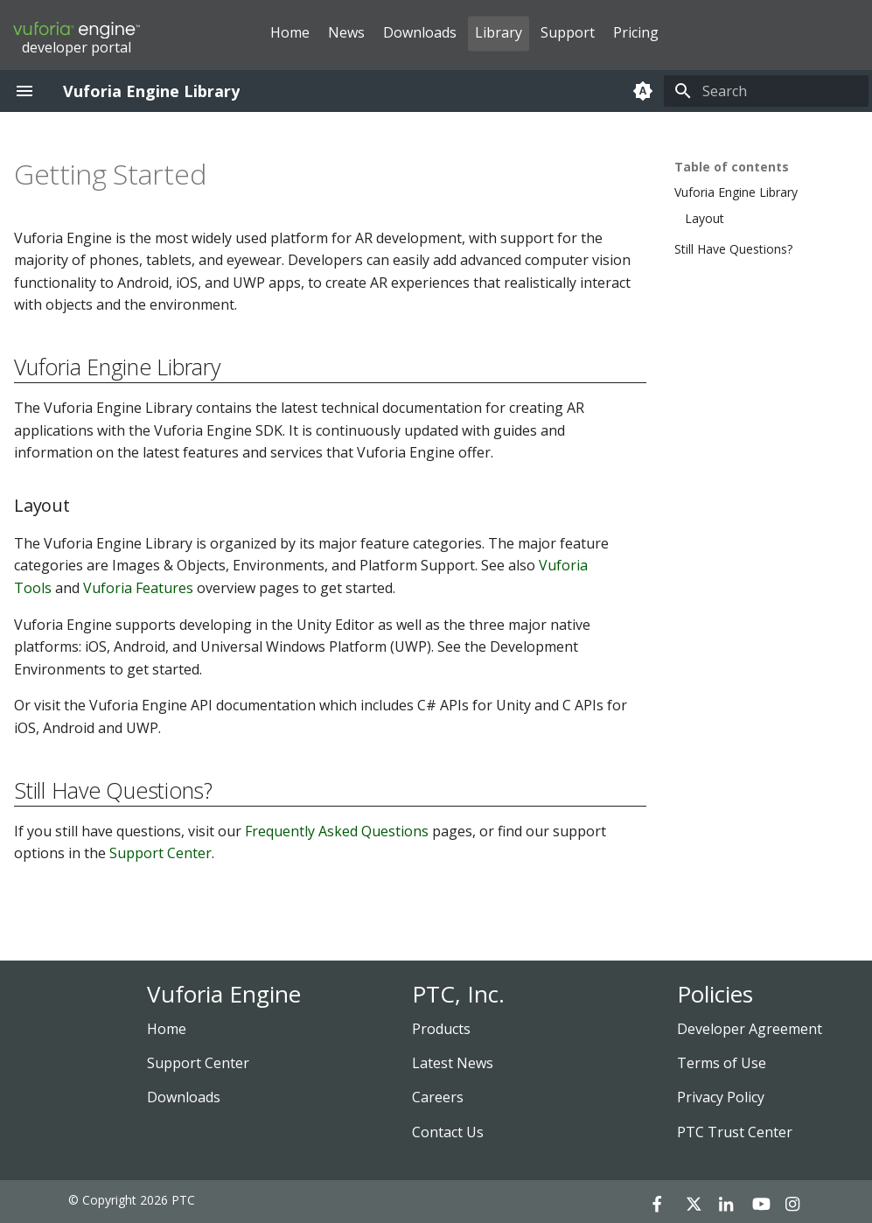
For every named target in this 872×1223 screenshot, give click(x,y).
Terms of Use (721, 1063)
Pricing (636, 32)
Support (568, 32)
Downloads (420, 32)
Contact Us (448, 1132)
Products (441, 1028)
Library (498, 32)
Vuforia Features (138, 588)
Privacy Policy (720, 1097)
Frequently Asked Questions (337, 831)
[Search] (766, 91)
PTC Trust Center (734, 1132)
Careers (438, 1097)
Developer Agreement (749, 1028)
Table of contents (731, 167)
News (346, 32)
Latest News (452, 1063)
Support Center (160, 853)
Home (290, 32)
